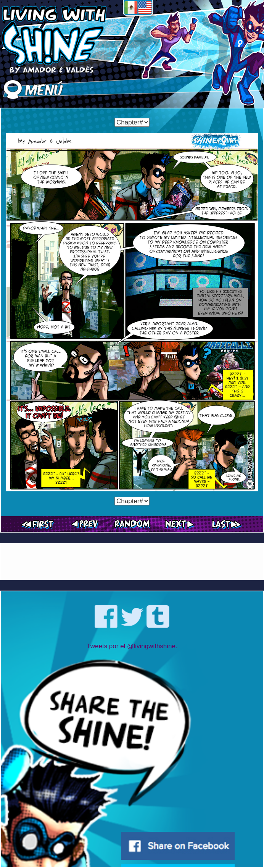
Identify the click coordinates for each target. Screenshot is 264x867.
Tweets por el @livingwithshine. (132, 646)
